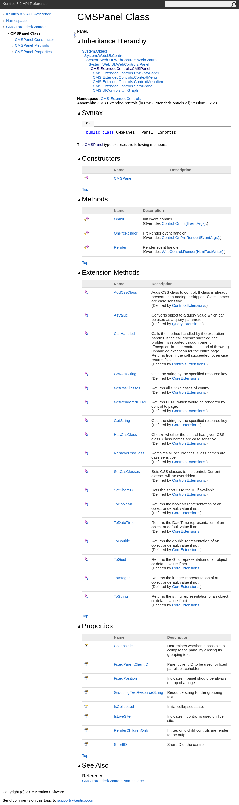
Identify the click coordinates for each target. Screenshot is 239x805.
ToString (121, 596)
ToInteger (122, 578)
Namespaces (17, 20)
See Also (93, 765)
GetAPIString (125, 374)
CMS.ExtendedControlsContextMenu (125, 77)
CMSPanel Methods (32, 45)
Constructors (98, 158)
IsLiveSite (122, 716)
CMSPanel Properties (33, 51)
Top (85, 189)
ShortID (120, 744)
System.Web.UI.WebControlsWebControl (122, 60)
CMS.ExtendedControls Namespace (113, 781)
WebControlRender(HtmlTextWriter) (192, 251)
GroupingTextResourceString (138, 692)
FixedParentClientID (131, 664)
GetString (122, 420)
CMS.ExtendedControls (26, 27)
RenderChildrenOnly (131, 730)
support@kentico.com (75, 800)
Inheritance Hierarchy (111, 41)
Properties (95, 626)
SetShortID (123, 490)
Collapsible (123, 646)
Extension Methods (108, 272)
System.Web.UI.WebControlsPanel (119, 64)
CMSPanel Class (25, 33)
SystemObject (94, 51)
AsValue (121, 315)
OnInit (119, 219)
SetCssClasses (127, 471)
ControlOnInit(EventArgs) (184, 223)
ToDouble (122, 541)
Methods (92, 199)
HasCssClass (125, 434)
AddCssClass (125, 292)
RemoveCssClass (129, 453)
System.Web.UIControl (104, 55)
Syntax (90, 113)
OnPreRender (126, 233)
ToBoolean (123, 504)
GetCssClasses (127, 388)
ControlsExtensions (188, 305)
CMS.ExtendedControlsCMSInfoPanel (126, 73)
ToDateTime (124, 522)
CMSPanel (123, 178)
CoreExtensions (185, 378)
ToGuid (120, 559)
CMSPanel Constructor (34, 39)
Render (120, 247)
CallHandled (124, 333)
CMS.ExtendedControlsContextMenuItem (128, 81)
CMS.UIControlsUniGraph (115, 90)
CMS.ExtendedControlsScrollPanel (123, 86)
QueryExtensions (186, 324)
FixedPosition (125, 678)
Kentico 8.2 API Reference (28, 14)
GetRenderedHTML (130, 402)
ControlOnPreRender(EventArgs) (190, 237)
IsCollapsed (124, 706)
